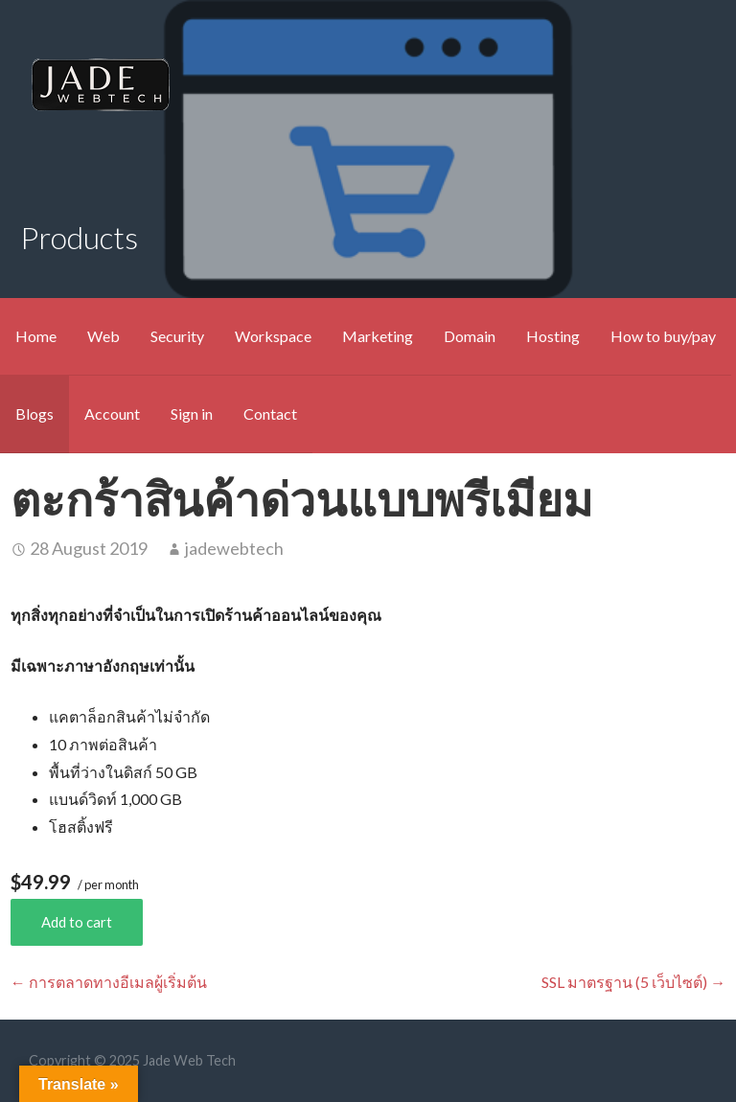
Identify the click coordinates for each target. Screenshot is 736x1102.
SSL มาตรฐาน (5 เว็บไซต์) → (633, 982)
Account (112, 413)
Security (177, 336)
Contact (270, 413)
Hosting (553, 336)
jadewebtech (234, 548)
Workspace (273, 336)
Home (36, 336)
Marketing (377, 336)
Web (103, 336)
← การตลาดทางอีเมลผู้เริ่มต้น (109, 982)
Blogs (34, 413)
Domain (469, 336)
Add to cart (76, 921)
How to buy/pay (663, 336)
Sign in (192, 413)
